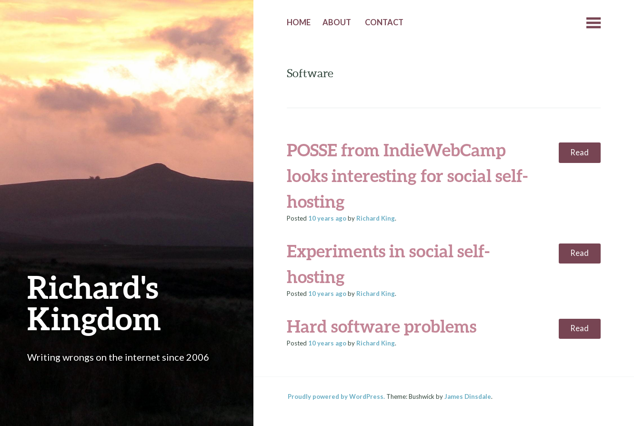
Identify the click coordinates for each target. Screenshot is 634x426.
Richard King (375, 218)
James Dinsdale (467, 396)
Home (299, 22)
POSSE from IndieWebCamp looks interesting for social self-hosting (407, 175)
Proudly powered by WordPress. (336, 396)
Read (579, 152)
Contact (384, 22)
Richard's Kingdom (94, 302)
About (336, 22)
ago (327, 218)
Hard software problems (381, 325)
